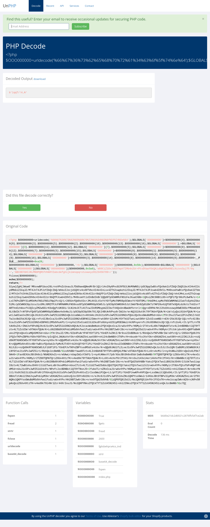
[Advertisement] (183, 131)
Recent (50, 6)
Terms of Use (93, 516)
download (39, 79)
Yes (24, 207)
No (90, 207)
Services (74, 6)
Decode (36, 6)
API (62, 6)
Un (9, 5)
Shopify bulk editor (130, 516)
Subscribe (80, 26)
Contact (89, 6)
